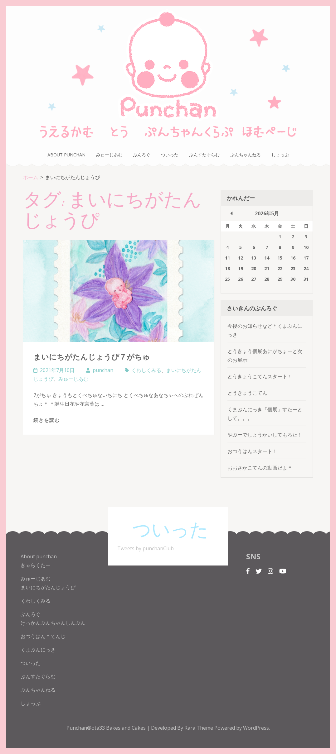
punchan (103, 370)
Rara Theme (199, 727)
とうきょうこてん (247, 392)
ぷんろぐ (141, 155)
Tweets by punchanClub (145, 548)
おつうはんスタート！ (252, 451)
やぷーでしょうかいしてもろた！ (264, 434)
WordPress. (256, 727)
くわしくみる (146, 370)
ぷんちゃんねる (245, 155)
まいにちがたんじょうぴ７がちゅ (91, 356)
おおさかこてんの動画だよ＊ (259, 467)
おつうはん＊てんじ (43, 636)
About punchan (66, 155)
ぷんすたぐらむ (204, 155)
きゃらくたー (36, 565)
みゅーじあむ (109, 155)
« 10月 (231, 213)
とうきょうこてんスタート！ (259, 376)
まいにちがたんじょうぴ (48, 587)
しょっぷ (280, 155)
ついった (169, 155)
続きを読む (46, 420)
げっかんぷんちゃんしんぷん (53, 622)
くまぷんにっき (38, 649)
